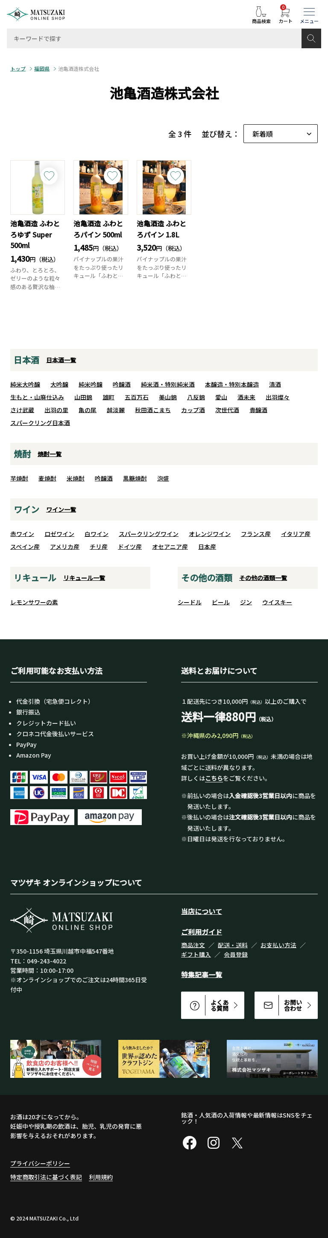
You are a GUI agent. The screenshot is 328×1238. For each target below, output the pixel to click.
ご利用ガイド (201, 931)
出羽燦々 (278, 397)
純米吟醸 (90, 384)
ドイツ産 (130, 547)
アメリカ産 (64, 547)
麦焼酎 (47, 478)
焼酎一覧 (50, 454)
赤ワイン (22, 534)
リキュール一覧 (84, 578)
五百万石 (137, 397)
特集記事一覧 (201, 974)
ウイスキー (277, 602)
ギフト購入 (196, 954)
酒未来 (246, 397)
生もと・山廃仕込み (37, 397)
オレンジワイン (210, 534)
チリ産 (99, 547)
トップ (18, 68)
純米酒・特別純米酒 (168, 384)
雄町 (108, 397)
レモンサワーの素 (34, 602)
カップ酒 (193, 410)
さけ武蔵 (22, 410)
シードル (190, 602)
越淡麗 (116, 410)
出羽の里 (56, 410)
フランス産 (256, 534)
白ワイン (96, 534)
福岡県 (42, 68)
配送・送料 (233, 945)
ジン (246, 602)
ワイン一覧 (61, 509)
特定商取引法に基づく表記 (46, 1177)
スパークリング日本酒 (40, 423)
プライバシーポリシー (40, 1163)
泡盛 (163, 478)
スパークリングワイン (149, 534)
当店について (201, 911)
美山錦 (168, 397)
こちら (214, 778)
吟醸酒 (122, 384)
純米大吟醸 (25, 384)
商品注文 (193, 945)
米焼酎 (76, 478)
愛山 (221, 397)
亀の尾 (88, 410)
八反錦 (196, 397)
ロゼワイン (59, 534)
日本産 (207, 547)
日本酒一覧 (61, 360)
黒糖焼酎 (135, 478)
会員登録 (236, 954)
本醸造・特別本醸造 (232, 384)
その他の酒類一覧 (263, 578)
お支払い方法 (278, 945)
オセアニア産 (170, 547)
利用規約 (101, 1177)
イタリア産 (295, 534)
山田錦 (83, 397)
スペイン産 (25, 547)
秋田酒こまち (153, 410)
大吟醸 (59, 384)
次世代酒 (227, 410)
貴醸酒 (258, 410)
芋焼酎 (19, 478)
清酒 (275, 384)
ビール (221, 602)
